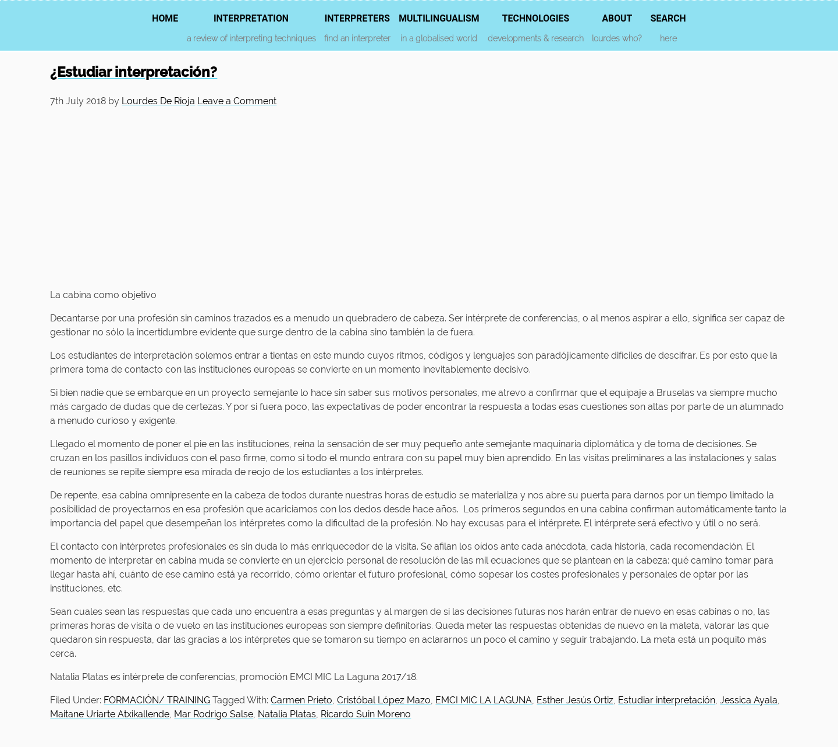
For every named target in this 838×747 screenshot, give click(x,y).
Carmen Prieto (301, 700)
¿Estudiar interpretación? (133, 71)
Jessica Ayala (748, 700)
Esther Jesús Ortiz (575, 700)
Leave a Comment (236, 101)
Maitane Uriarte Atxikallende (109, 714)
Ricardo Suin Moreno (366, 714)
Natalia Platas (287, 714)
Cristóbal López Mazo (384, 700)
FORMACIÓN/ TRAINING (157, 700)
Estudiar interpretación (666, 700)
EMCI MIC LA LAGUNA (483, 700)
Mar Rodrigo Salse (213, 714)
